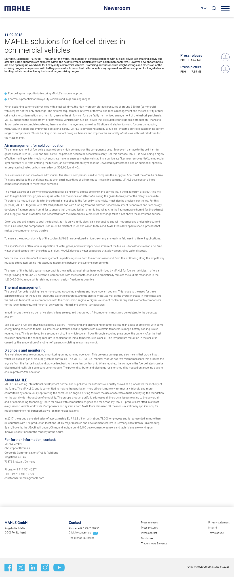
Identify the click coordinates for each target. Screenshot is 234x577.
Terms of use (216, 533)
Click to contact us (80, 532)
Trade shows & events (154, 543)
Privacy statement (219, 522)
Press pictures (149, 527)
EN (200, 8)
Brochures (147, 538)
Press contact (149, 533)
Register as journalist (81, 538)
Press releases (149, 522)
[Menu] (225, 8)
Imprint (212, 527)
